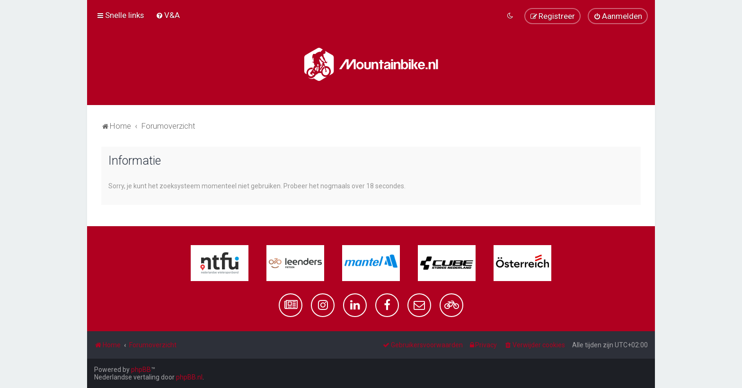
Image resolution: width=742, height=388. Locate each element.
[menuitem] (167, 15)
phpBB (141, 369)
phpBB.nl (189, 377)
